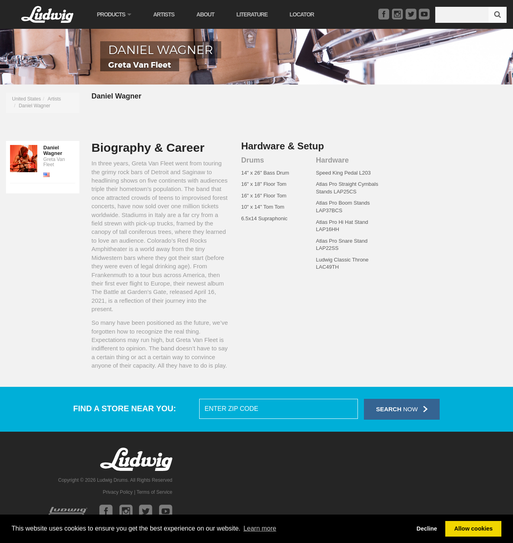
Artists (167, 14)
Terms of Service (154, 492)
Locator (305, 14)
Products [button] (118, 14)
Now (402, 409)
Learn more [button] (259, 528)
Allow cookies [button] (473, 528)
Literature (255, 14)
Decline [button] (426, 528)
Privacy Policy (118, 492)
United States (26, 99)
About (209, 14)
